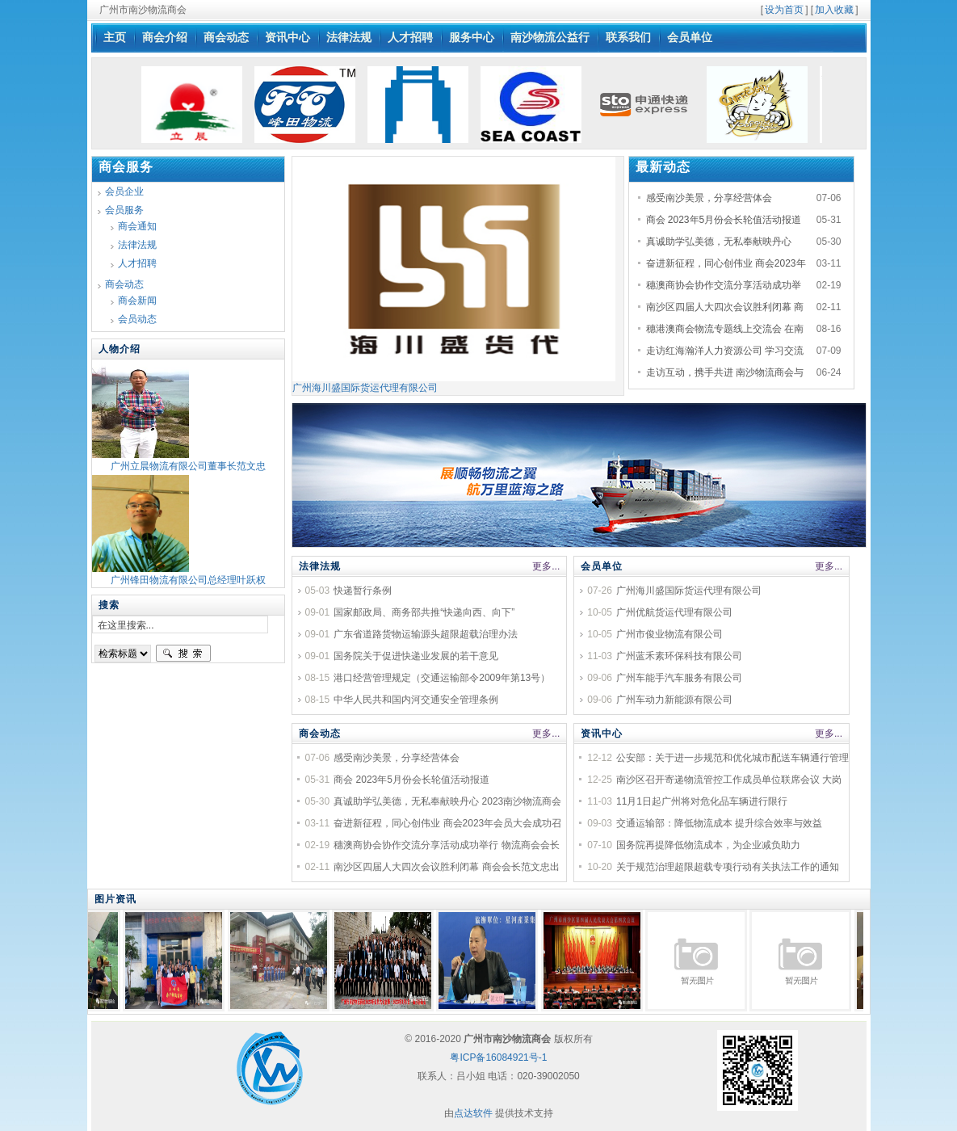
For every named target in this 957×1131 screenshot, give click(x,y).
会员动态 (137, 319)
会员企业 (124, 191)
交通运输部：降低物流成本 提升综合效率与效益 (719, 823)
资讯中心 (602, 733)
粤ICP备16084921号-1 (498, 1057)
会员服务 (124, 210)
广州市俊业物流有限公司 (669, 634)
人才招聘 (137, 263)
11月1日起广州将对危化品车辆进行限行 (701, 801)
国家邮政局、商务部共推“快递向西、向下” (424, 612)
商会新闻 (137, 300)
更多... (546, 566)
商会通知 (137, 226)
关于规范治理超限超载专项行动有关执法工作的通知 (727, 866)
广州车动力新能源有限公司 (674, 699)
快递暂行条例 (363, 590)
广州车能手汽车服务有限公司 (679, 677)
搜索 (183, 653)
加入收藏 (834, 9)
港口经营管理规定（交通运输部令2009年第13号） (442, 677)
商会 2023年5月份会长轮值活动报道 (724, 219)
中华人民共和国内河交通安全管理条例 (416, 699)
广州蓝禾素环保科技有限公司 (679, 656)
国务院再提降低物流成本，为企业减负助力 (708, 845)
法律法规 (320, 566)
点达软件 (473, 1113)
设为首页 (784, 9)
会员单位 (602, 566)
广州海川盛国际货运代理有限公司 (453, 382)
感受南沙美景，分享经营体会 (709, 198)
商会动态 (320, 733)
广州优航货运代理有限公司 (674, 612)
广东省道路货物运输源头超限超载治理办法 (426, 634)
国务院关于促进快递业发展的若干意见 (416, 656)
